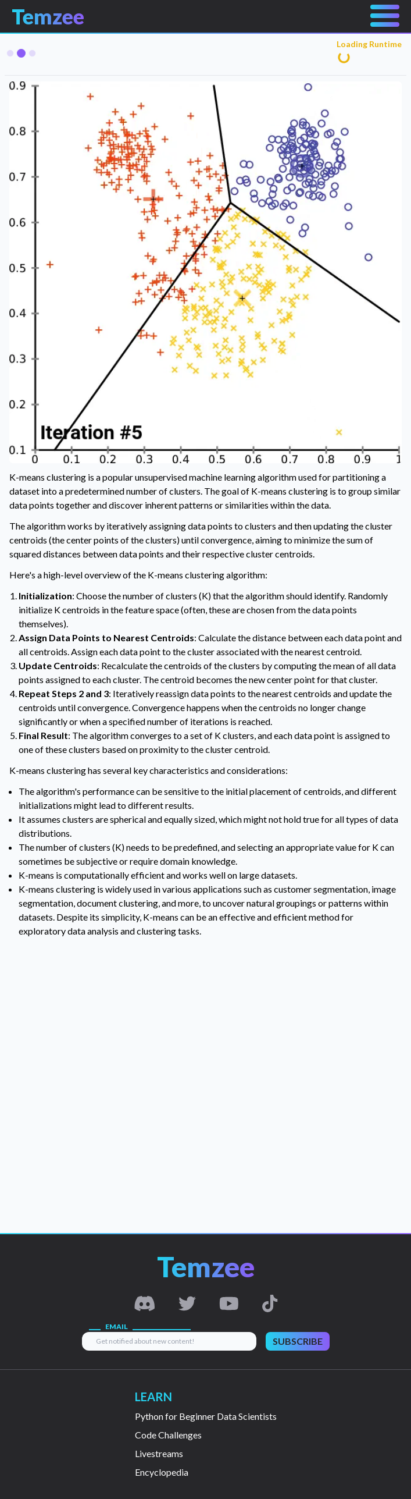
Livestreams (159, 1453)
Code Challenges (168, 1434)
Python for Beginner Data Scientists (206, 1416)
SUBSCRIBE (298, 1341)
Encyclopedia (161, 1471)
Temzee (48, 16)
